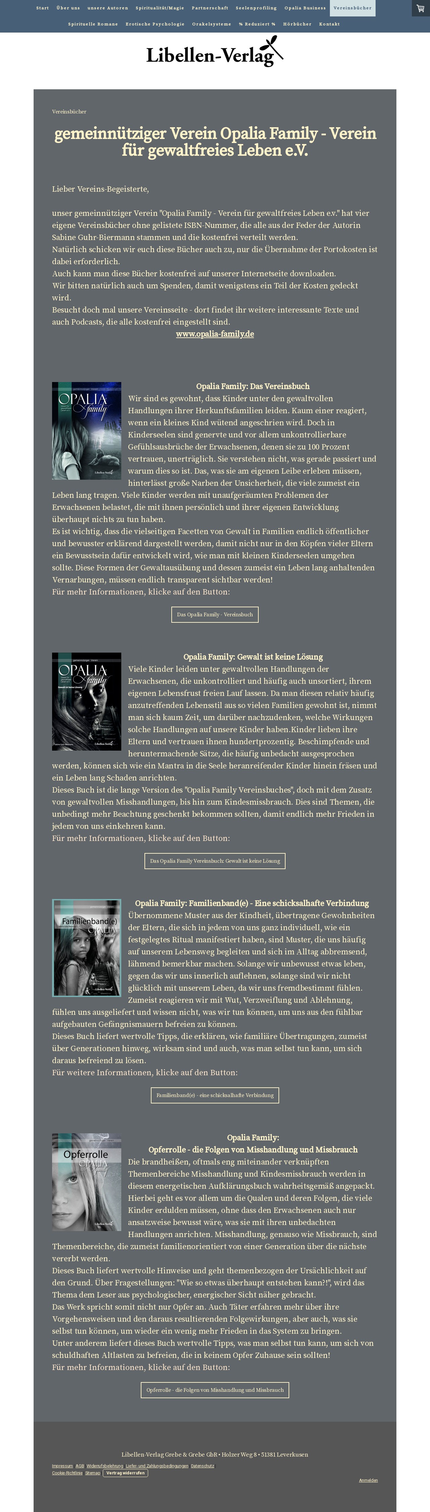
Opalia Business (305, 8)
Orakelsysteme (211, 24)
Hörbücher (297, 24)
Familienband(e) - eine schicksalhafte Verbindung (215, 1095)
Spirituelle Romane (93, 24)
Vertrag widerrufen (125, 1472)
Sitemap (92, 1472)
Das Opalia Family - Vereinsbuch (215, 614)
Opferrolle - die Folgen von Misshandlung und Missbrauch (215, 1390)
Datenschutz (202, 1465)
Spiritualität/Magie (160, 8)
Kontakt (329, 24)
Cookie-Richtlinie (67, 1472)
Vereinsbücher (353, 8)
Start (42, 8)
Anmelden (368, 1480)
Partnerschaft (210, 8)
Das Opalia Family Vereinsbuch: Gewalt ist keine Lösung (215, 861)
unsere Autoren (108, 8)
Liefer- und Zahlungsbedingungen (157, 1465)
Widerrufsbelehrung (105, 1465)
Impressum (62, 1465)
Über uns (68, 8)
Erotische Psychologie (155, 24)
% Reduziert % (257, 24)
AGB (80, 1465)
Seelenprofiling (256, 8)
